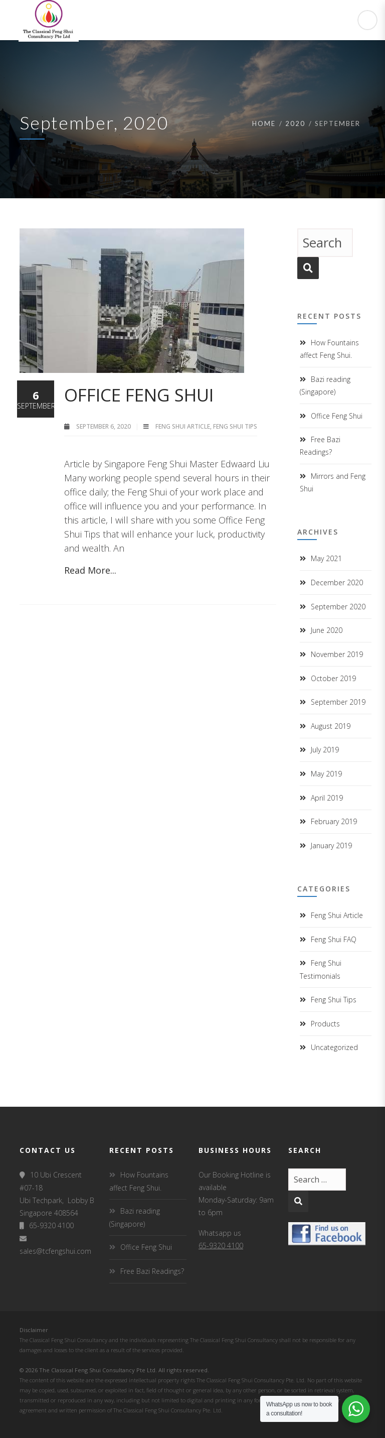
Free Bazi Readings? (152, 1271)
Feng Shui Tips (235, 426)
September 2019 (338, 702)
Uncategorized (334, 1047)
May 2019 (326, 773)
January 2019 (331, 845)
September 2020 (338, 606)
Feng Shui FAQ (333, 939)
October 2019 (333, 678)
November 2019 (337, 654)
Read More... (90, 570)
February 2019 (334, 821)
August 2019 (330, 726)
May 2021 (326, 558)
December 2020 (337, 582)
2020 (295, 123)
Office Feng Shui (139, 395)
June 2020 (326, 630)
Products (325, 1023)
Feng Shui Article (182, 426)
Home (264, 123)
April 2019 (327, 798)
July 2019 (325, 749)
